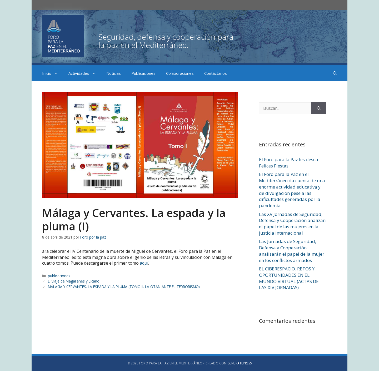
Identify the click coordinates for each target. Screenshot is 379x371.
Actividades (84, 73)
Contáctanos (215, 73)
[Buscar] (318, 108)
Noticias (113, 73)
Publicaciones (143, 73)
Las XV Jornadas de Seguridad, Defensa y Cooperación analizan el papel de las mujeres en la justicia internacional (292, 223)
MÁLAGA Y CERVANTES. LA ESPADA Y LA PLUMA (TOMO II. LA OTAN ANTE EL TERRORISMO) (124, 286)
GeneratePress (239, 363)
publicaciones (59, 275)
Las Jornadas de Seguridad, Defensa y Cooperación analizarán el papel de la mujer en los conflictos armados (291, 250)
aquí (144, 263)
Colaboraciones (180, 73)
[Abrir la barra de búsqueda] (335, 73)
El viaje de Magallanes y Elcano (73, 281)
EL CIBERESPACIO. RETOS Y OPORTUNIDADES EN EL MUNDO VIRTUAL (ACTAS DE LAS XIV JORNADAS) (289, 278)
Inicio (52, 73)
